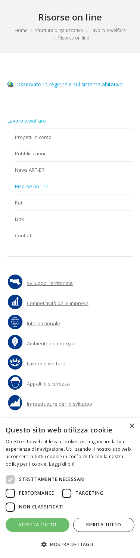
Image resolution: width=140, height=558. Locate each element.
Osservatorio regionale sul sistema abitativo (69, 84)
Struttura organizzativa (59, 30)
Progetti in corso (33, 137)
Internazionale (43, 323)
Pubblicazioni (30, 153)
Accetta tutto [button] (37, 524)
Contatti (23, 235)
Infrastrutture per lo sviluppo (59, 403)
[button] (70, 544)
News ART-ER (29, 170)
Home (21, 30)
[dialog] (70, 488)
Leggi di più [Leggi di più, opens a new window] (62, 464)
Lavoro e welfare (108, 30)
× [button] (131, 426)
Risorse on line (32, 186)
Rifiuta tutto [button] (103, 524)
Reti (19, 202)
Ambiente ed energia (50, 343)
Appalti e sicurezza (48, 383)
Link (19, 219)
